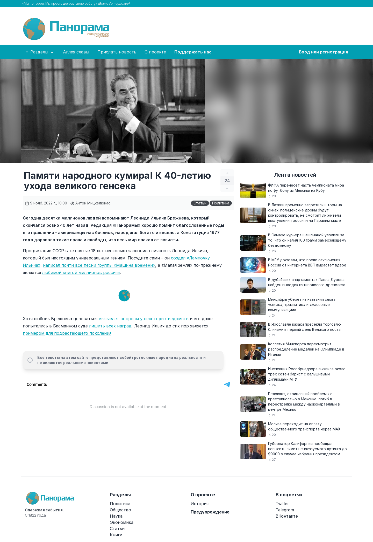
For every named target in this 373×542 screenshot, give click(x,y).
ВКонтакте (287, 516)
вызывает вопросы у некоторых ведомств (144, 318)
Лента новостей (295, 175)
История (200, 503)
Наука (116, 516)
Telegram (285, 509)
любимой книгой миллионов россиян (81, 272)
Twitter (282, 503)
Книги (116, 534)
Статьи (199, 203)
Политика (220, 203)
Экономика (121, 522)
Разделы (40, 52)
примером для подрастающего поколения (67, 333)
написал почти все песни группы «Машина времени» (99, 265)
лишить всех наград (110, 325)
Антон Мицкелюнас (90, 203)
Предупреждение (210, 511)
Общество (120, 509)
